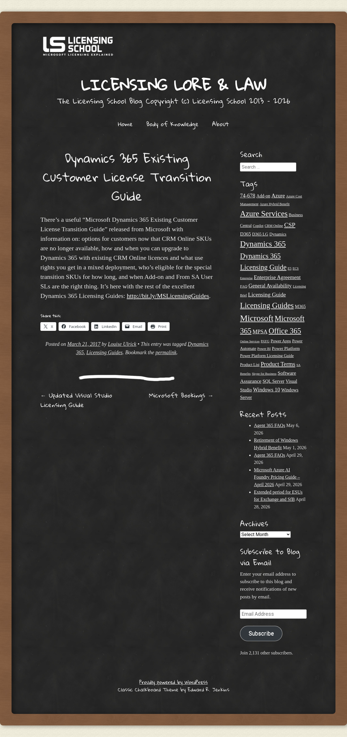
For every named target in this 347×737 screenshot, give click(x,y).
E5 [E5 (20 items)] (289, 268)
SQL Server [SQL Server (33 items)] (273, 381)
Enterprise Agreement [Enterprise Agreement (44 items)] (277, 277)
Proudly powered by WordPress (173, 682)
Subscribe (261, 633)
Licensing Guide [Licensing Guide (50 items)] (267, 294)
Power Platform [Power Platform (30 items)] (286, 348)
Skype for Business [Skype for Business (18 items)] (264, 373)
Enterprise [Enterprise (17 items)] (246, 278)
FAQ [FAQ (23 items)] (243, 286)
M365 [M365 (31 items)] (300, 306)
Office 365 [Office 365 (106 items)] (285, 331)
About (220, 123)
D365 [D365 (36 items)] (245, 234)
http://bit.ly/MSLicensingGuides (168, 295)
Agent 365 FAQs (269, 425)
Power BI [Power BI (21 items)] (264, 349)
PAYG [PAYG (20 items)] (265, 341)
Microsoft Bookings (181, 395)
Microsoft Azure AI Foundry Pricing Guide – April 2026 (277, 477)
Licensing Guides (105, 352)
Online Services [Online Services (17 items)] (250, 341)
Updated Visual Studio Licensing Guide (76, 400)
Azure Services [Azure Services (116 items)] (264, 213)
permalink (166, 352)
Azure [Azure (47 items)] (278, 196)
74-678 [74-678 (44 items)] (247, 196)
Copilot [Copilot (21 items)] (258, 226)
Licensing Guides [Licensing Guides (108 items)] (267, 305)
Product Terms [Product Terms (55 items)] (278, 364)
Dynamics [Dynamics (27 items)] (277, 234)
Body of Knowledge (172, 123)
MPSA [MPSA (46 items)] (260, 332)
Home (125, 123)
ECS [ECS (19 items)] (295, 268)
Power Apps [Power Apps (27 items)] (281, 341)
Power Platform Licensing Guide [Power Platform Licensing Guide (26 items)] (267, 355)
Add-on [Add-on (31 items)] (263, 195)
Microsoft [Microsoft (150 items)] (256, 318)
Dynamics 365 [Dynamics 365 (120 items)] (263, 244)
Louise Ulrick (122, 344)
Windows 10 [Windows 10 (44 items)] (266, 390)
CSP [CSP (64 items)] (289, 224)
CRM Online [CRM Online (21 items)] (274, 226)
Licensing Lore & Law (173, 84)
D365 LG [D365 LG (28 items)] (260, 234)
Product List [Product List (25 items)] (249, 365)
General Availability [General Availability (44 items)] (270, 286)
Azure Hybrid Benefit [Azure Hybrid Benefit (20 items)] (275, 204)
